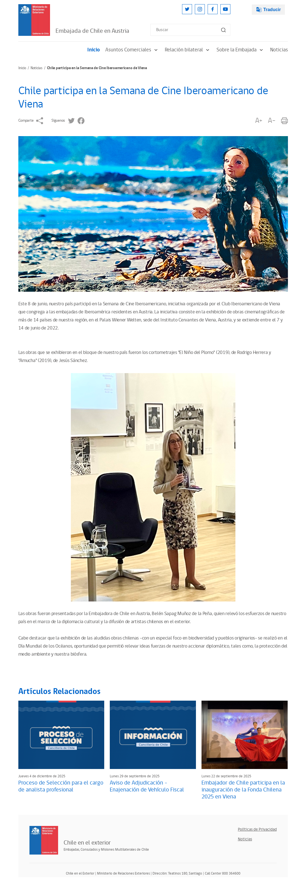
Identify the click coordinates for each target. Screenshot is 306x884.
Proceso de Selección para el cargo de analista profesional (60, 786)
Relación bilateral (188, 50)
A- (271, 120)
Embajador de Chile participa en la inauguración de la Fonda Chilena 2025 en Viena (243, 790)
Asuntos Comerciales (132, 50)
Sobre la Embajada (241, 50)
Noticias (279, 50)
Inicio (93, 50)
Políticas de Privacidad (257, 829)
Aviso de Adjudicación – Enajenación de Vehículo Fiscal (147, 786)
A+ (258, 120)
